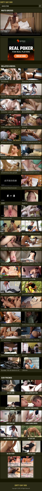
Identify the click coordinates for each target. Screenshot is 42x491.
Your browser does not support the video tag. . (21, 24)
